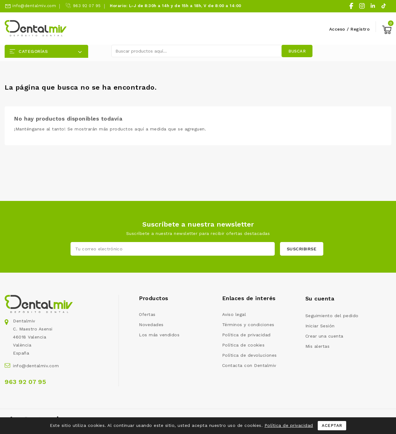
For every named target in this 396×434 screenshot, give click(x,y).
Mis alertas (317, 346)
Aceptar (332, 425)
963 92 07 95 (87, 5)
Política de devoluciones (249, 355)
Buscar (297, 51)
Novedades (151, 324)
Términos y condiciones (248, 324)
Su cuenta (319, 298)
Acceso (338, 29)
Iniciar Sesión (320, 325)
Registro (360, 29)
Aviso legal (234, 314)
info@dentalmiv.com (34, 5)
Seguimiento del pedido (332, 315)
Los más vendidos (159, 334)
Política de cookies (243, 345)
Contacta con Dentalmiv (249, 365)
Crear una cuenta (324, 336)
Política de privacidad (246, 334)
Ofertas (147, 314)
